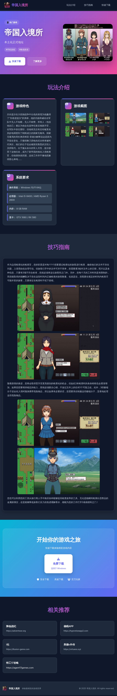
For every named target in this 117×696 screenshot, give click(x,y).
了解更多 (37, 61)
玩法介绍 (71, 5)
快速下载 (106, 5)
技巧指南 (88, 5)
